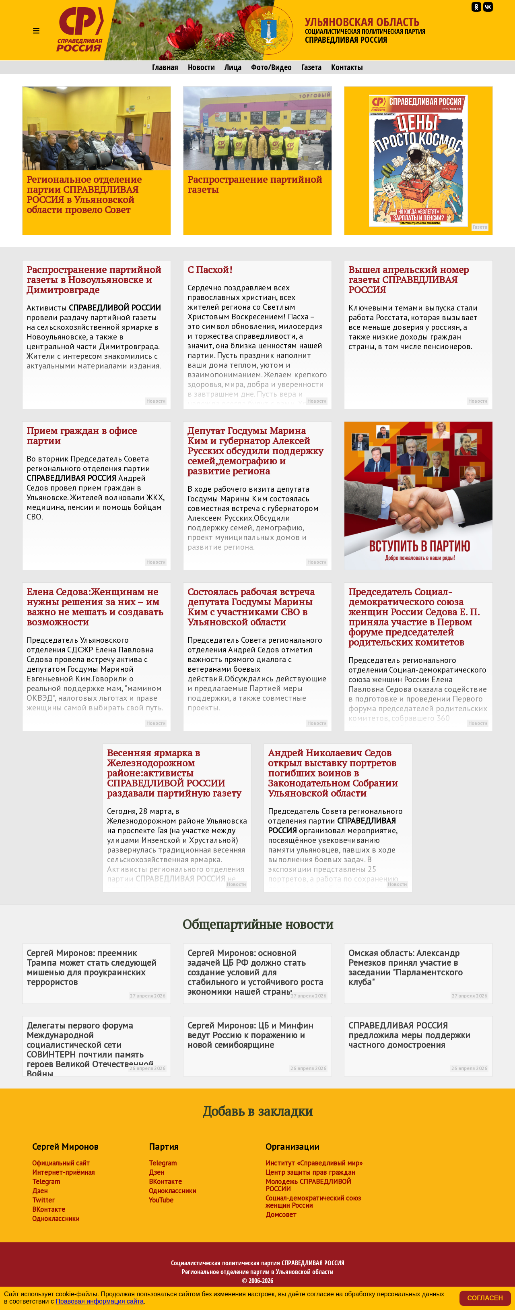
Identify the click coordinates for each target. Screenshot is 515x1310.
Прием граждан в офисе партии (97, 497)
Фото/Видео (271, 67)
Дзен (39, 1190)
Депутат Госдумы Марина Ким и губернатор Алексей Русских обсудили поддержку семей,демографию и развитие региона (257, 497)
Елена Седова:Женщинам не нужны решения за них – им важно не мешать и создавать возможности (97, 658)
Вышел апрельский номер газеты (418, 336)
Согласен (485, 1298)
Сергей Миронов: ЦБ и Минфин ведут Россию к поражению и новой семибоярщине (257, 1046)
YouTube (161, 1200)
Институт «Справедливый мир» (314, 1163)
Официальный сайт (61, 1163)
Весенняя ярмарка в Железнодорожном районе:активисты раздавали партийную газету (177, 819)
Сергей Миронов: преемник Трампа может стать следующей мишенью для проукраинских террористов (97, 973)
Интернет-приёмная (63, 1172)
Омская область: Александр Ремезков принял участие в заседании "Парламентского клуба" (418, 973)
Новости (201, 67)
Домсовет (281, 1214)
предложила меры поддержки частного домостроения (418, 1046)
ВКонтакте (48, 1209)
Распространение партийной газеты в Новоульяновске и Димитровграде (97, 336)
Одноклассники (55, 1218)
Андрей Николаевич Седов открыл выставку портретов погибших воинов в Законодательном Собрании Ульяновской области (338, 819)
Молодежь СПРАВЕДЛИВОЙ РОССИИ (308, 1185)
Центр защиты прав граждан (310, 1172)
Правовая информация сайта (100, 1301)
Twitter (43, 1200)
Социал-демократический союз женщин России (313, 1201)
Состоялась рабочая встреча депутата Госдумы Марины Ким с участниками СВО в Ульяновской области (257, 658)
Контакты (347, 67)
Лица (233, 67)
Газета (311, 67)
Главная (165, 67)
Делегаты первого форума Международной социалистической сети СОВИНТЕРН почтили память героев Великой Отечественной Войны (97, 1048)
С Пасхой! (257, 336)
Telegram (46, 1181)
